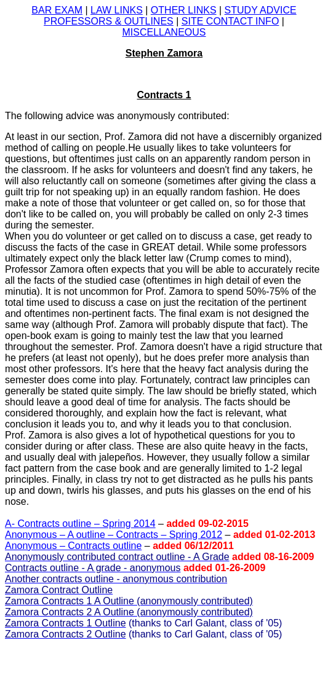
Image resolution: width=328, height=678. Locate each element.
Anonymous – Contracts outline (73, 545)
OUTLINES (109, 21)
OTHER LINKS (184, 10)
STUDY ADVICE (261, 10)
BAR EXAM (56, 10)
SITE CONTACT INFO (230, 21)
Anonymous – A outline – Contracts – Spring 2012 (113, 534)
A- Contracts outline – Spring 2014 (80, 523)
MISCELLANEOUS (164, 32)
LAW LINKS (116, 10)
